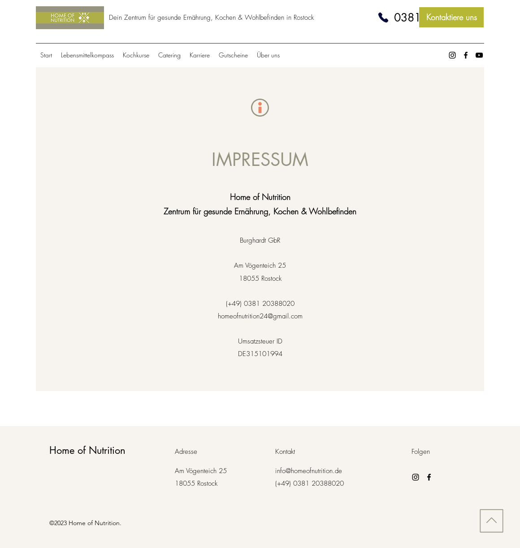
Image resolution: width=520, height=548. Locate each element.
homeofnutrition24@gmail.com (260, 316)
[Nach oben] (490, 521)
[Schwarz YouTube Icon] (479, 55)
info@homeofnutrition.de (308, 470)
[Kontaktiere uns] (451, 17)
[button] (268, 55)
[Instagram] (452, 55)
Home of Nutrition (87, 450)
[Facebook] (465, 55)
